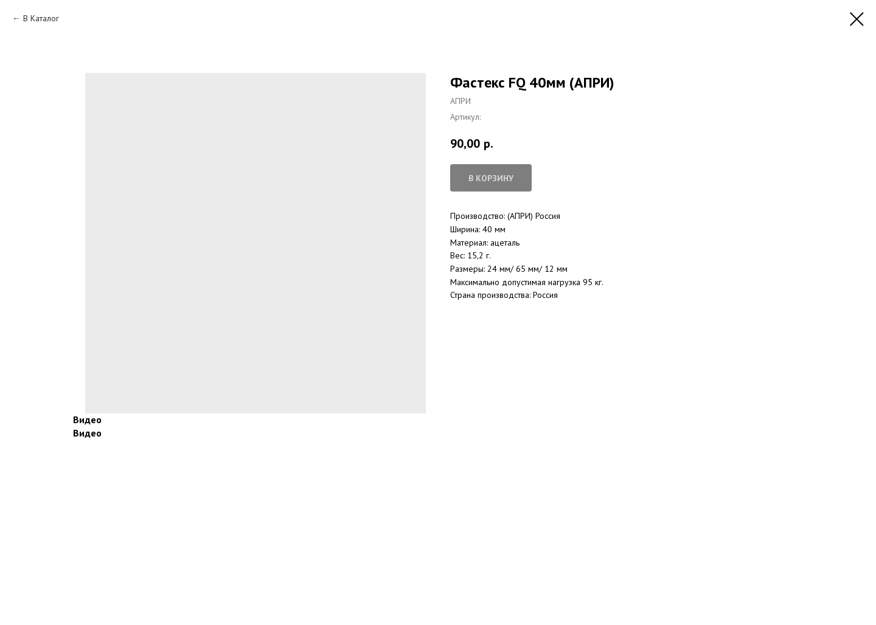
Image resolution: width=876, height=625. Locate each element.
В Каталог (41, 18)
